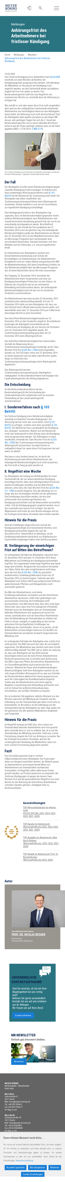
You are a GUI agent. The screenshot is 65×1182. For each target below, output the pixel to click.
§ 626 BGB (55, 77)
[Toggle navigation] (56, 8)
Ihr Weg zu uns (11, 1110)
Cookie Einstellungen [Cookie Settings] (33, 1174)
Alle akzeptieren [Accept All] (37, 1167)
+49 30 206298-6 (15, 1125)
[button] (29, 8)
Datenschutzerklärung (24, 1160)
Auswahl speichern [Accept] (15, 1167)
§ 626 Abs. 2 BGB (30, 350)
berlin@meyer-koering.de (19, 1123)
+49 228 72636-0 (15, 1104)
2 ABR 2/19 (37, 128)
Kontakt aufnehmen (23, 1027)
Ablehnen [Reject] (54, 1167)
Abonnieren (19, 1073)
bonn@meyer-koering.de (19, 1102)
